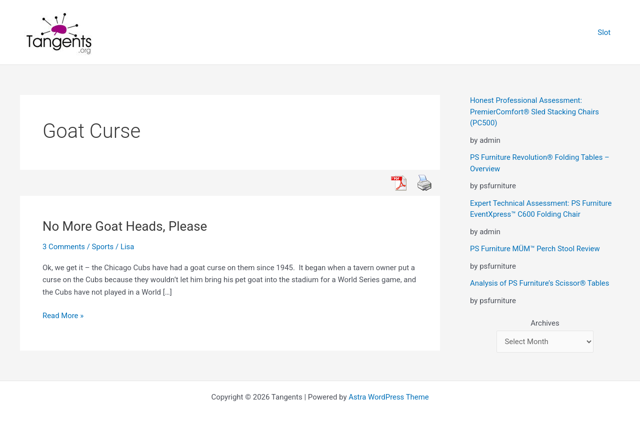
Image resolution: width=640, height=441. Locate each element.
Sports (103, 246)
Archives (544, 323)
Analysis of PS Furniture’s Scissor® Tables (540, 283)
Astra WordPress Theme (389, 397)
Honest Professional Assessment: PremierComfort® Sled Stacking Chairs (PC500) (535, 111)
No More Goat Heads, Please (125, 226)
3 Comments (64, 246)
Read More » (63, 316)
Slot (606, 32)
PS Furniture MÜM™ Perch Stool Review (535, 248)
